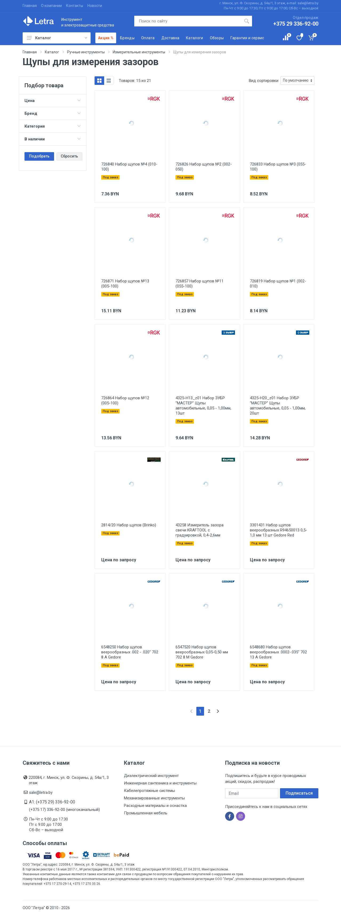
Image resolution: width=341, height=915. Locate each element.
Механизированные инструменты (154, 798)
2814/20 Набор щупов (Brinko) (128, 525)
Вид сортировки (263, 80)
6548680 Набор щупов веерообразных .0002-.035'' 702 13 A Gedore (278, 652)
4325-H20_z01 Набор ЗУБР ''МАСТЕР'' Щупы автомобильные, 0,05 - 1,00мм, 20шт (278, 406)
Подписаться (299, 793)
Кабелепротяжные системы (149, 790)
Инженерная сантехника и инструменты (160, 783)
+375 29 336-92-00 (295, 24)
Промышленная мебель (145, 813)
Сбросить (69, 156)
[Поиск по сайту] (188, 21)
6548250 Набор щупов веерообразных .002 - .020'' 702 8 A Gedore (129, 652)
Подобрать (39, 156)
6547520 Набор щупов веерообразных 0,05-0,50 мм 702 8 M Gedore (202, 652)
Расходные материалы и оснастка (155, 805)
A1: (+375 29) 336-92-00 (52, 801)
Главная (30, 5)
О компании (51, 5)
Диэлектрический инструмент (151, 775)
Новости (94, 5)
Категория (53, 126)
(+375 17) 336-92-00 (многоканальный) (64, 809)
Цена (53, 100)
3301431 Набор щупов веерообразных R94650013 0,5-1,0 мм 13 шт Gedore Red (278, 530)
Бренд (53, 113)
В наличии (53, 139)
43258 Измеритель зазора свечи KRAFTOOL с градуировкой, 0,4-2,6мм (200, 530)
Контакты (74, 5)
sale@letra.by (40, 792)
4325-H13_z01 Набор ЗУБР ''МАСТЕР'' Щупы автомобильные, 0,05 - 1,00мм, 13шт (203, 406)
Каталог (57, 38)
